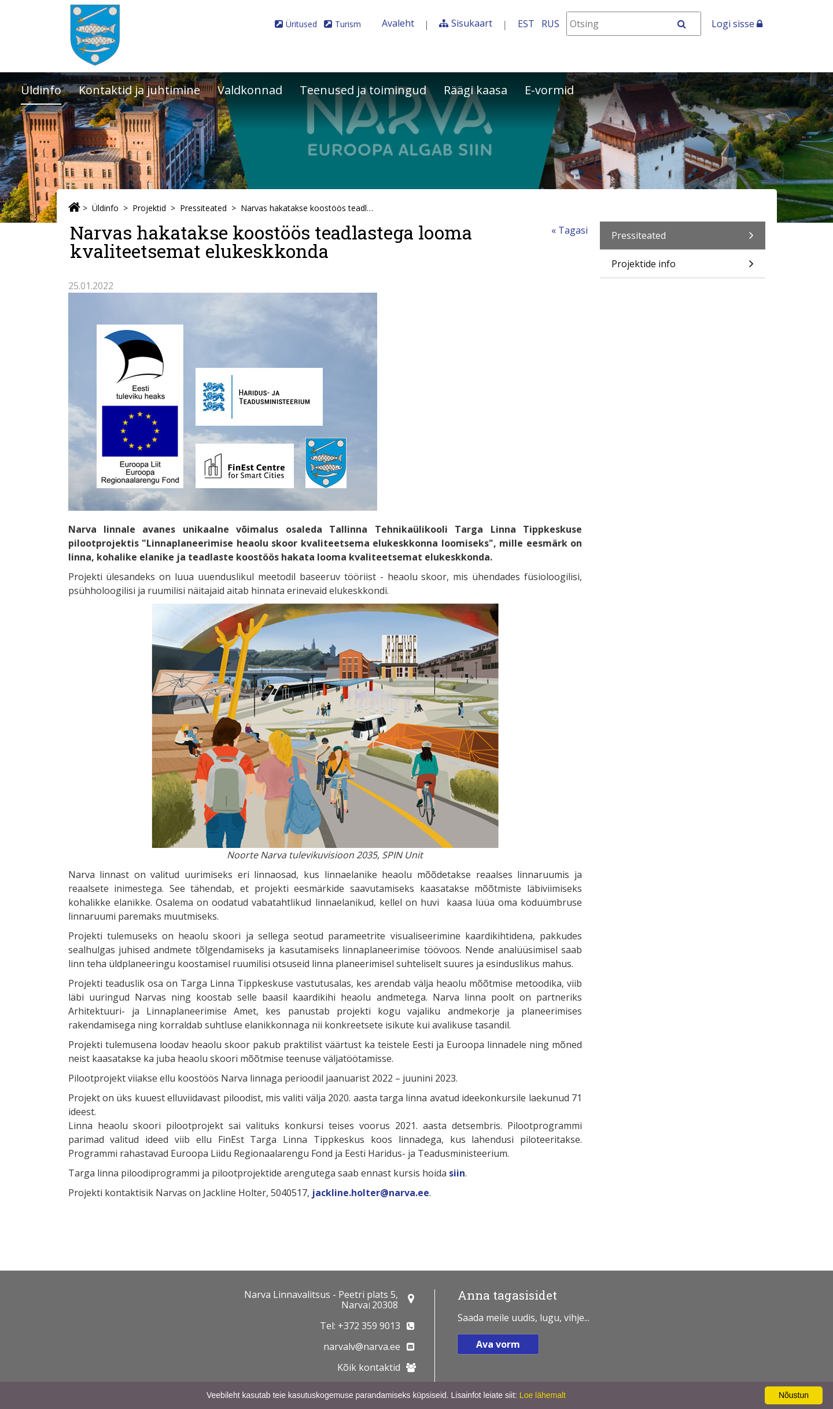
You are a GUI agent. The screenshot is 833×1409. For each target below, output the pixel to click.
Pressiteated (203, 207)
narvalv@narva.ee (361, 1346)
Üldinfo (41, 90)
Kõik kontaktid (368, 1367)
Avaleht (398, 23)
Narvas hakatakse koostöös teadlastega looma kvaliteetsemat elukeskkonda (308, 207)
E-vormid (549, 90)
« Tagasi (569, 230)
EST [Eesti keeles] (526, 23)
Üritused (301, 24)
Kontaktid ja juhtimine (139, 90)
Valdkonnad (250, 90)
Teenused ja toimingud (363, 90)
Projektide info (682, 267)
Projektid (149, 207)
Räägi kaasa (475, 90)
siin (457, 1173)
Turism (348, 24)
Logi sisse (737, 23)
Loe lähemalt (542, 1395)
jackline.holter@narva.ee (370, 1192)
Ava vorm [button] (498, 1344)
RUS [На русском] (550, 23)
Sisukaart (471, 23)
